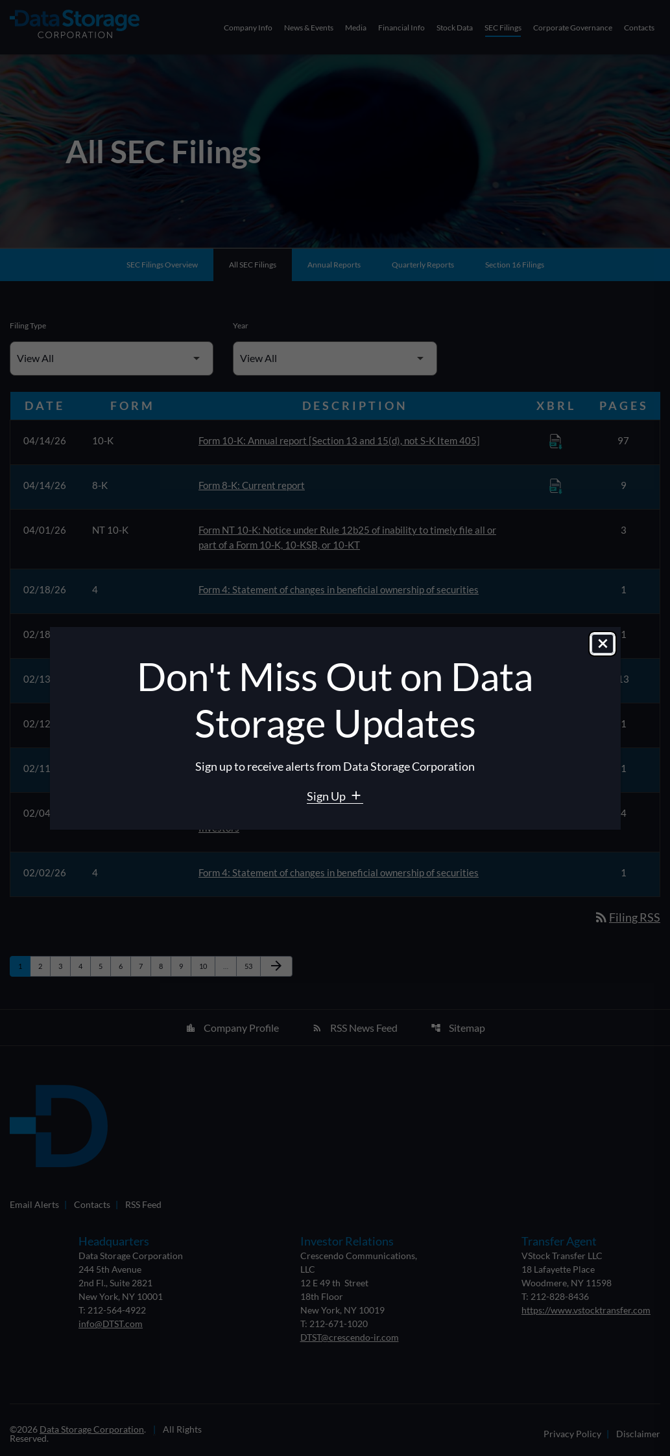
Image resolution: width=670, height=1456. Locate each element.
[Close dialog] (602, 643)
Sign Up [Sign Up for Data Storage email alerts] (327, 796)
